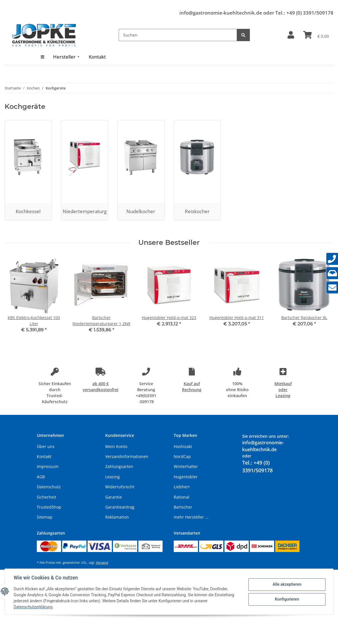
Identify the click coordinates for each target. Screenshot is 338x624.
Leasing (112, 476)
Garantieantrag (119, 507)
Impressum (47, 466)
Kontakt (44, 456)
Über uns (45, 446)
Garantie (113, 497)
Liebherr (182, 486)
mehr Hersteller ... (191, 517)
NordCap (182, 456)
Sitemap (44, 517)
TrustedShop (49, 507)
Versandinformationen (126, 456)
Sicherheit (46, 497)
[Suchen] (178, 35)
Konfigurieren (286, 599)
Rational (181, 497)
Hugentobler (186, 476)
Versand (102, 562)
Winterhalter (186, 466)
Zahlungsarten (119, 466)
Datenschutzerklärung (33, 607)
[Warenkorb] (316, 35)
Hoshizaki (183, 446)
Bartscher (183, 507)
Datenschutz (49, 486)
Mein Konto (116, 446)
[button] (291, 35)
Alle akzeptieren (286, 584)
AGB (41, 476)
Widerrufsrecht (119, 486)
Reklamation (117, 517)
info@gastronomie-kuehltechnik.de (220, 12)
